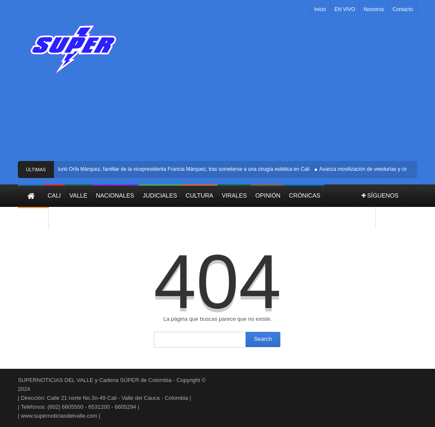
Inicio (320, 9)
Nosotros (374, 9)
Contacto (403, 9)
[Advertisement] (275, 93)
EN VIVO (344, 9)
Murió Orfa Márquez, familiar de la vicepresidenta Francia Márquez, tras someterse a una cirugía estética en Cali (183, 169)
